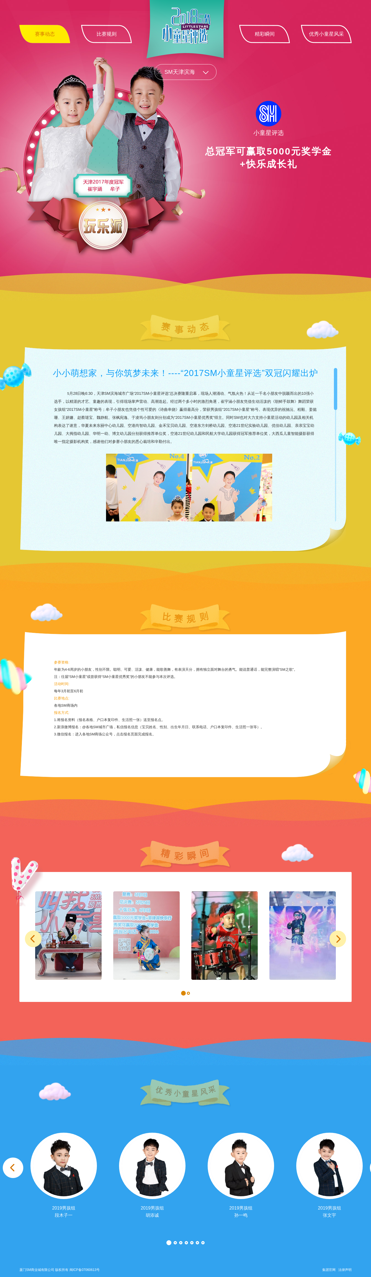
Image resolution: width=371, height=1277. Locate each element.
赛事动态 (45, 34)
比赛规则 (107, 34)
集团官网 (329, 1270)
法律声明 (345, 1270)
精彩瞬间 (265, 34)
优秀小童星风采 (326, 34)
